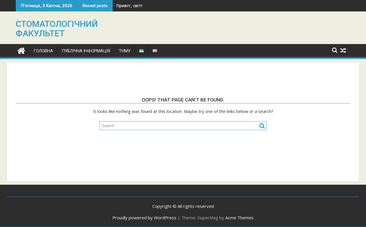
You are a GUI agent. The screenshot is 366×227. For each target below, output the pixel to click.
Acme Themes (239, 217)
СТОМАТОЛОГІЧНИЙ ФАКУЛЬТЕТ (57, 28)
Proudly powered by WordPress (144, 217)
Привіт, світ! (129, 5)
